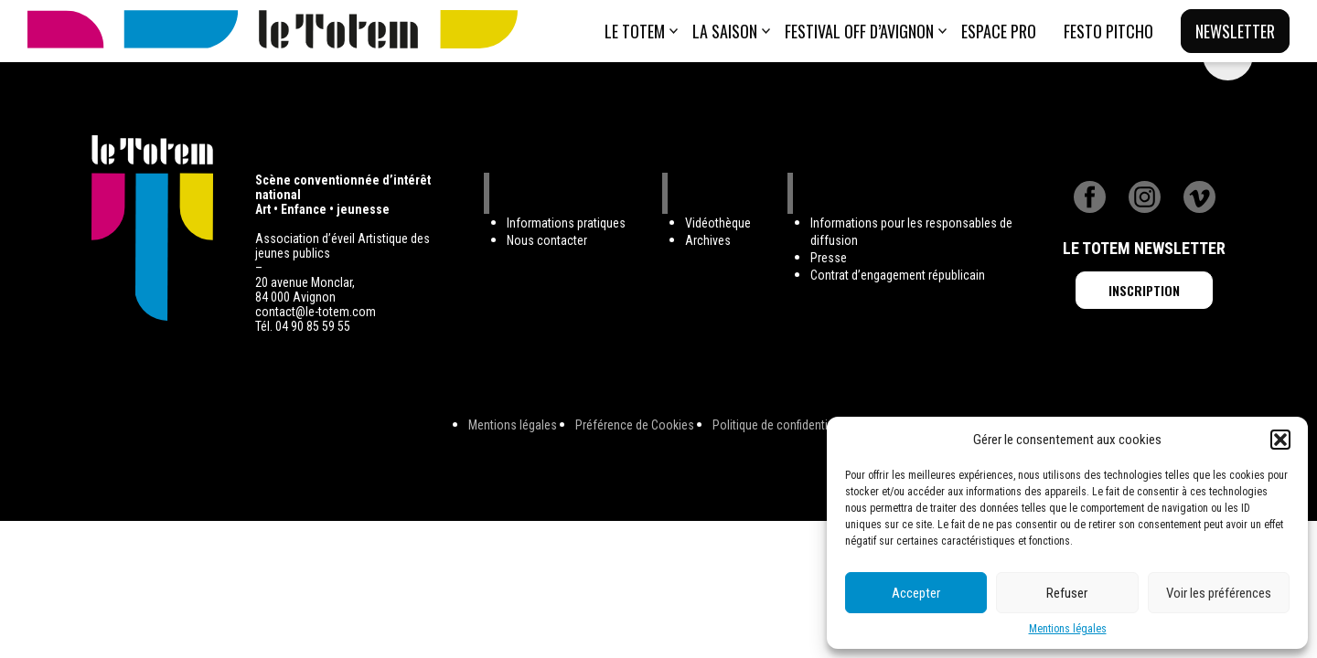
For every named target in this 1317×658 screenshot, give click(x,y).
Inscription (1144, 290)
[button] (1280, 439)
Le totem (635, 31)
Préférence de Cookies (634, 425)
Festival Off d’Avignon (859, 31)
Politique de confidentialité (781, 425)
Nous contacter (547, 240)
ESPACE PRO (998, 31)
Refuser (1066, 593)
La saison (724, 31)
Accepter (916, 593)
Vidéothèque (718, 223)
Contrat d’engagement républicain (897, 275)
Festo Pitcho (1108, 31)
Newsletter (1235, 31)
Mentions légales (1068, 628)
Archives (708, 240)
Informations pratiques (566, 223)
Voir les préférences (1218, 593)
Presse (828, 257)
